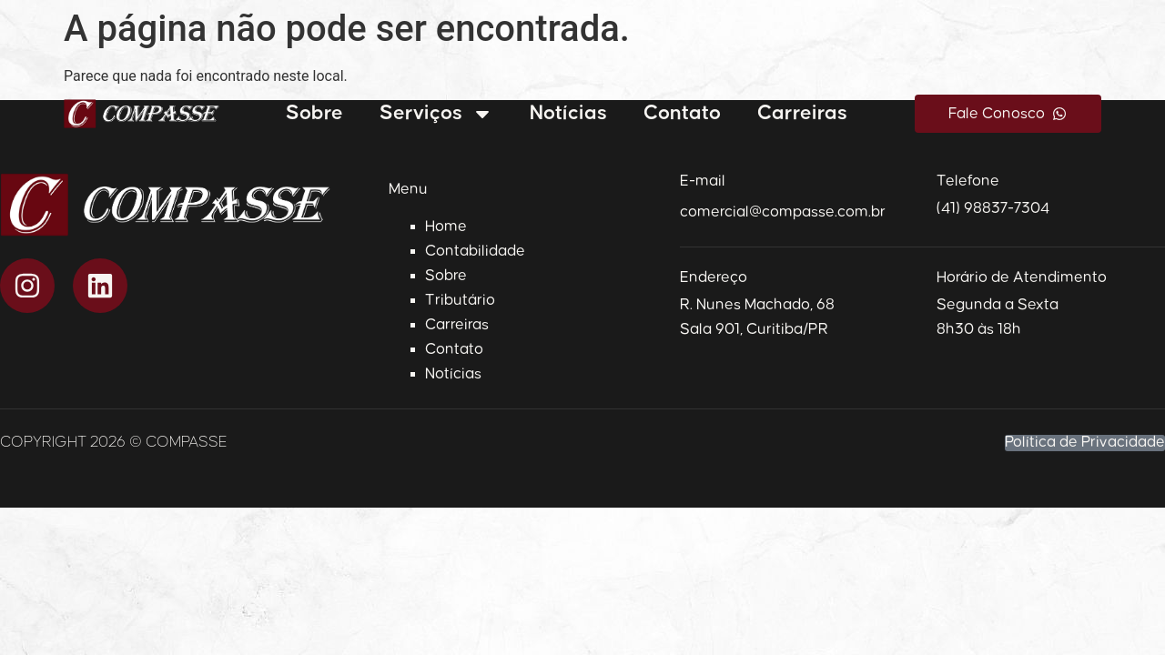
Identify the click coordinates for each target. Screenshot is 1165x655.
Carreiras (802, 113)
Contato (682, 113)
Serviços (436, 114)
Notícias (568, 113)
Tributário (460, 300)
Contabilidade (475, 251)
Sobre (314, 113)
